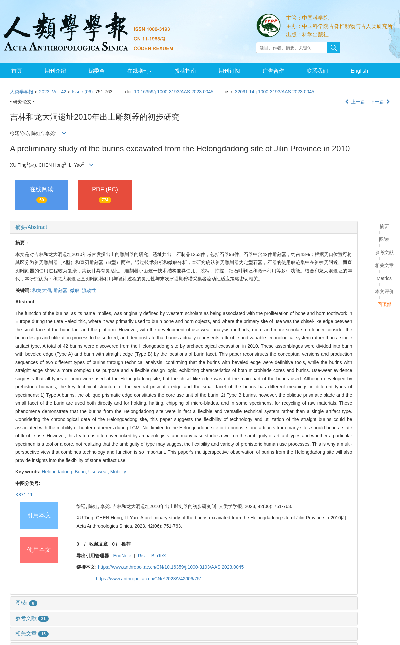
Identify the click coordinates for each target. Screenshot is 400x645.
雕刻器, (61, 290)
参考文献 (32, 618)
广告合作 (268, 71)
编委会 (95, 71)
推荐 (126, 544)
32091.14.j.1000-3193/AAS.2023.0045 (274, 91)
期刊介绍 (54, 71)
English (352, 71)
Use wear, (99, 471)
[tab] (183, 227)
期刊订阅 (225, 71)
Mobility (118, 471)
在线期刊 (137, 71)
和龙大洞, (43, 290)
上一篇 (355, 101)
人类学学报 (21, 91)
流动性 (89, 290)
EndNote (122, 555)
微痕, (76, 290)
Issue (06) (82, 91)
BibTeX (158, 555)
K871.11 (24, 494)
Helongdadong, (58, 471)
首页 (16, 71)
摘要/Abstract (31, 227)
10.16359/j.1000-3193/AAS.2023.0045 (173, 91)
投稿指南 (181, 71)
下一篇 (380, 101)
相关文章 (32, 633)
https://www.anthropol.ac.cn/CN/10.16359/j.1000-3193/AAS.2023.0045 (171, 567)
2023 (44, 91)
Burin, (81, 471)
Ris (141, 555)
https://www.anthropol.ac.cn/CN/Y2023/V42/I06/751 (149, 578)
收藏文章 (98, 544)
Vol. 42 (59, 91)
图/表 (26, 603)
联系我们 (311, 71)
